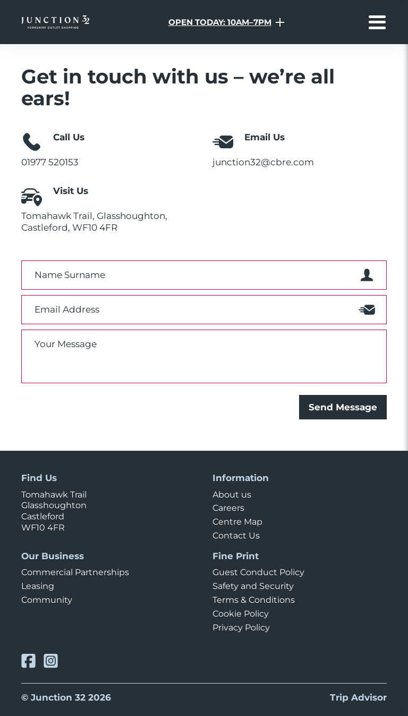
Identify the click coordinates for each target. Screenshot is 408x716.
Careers (228, 508)
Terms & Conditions (253, 600)
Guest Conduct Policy (258, 572)
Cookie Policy (240, 614)
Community (46, 600)
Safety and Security (253, 586)
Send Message (343, 406)
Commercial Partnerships (75, 572)
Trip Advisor (358, 697)
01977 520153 (50, 161)
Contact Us (236, 535)
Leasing (37, 586)
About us (231, 495)
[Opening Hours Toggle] (226, 22)
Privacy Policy (241, 627)
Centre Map (237, 522)
